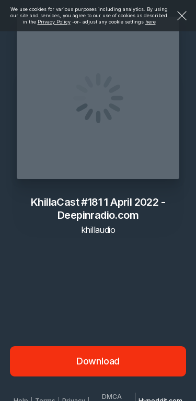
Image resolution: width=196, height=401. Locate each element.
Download (98, 361)
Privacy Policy (54, 22)
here (150, 22)
